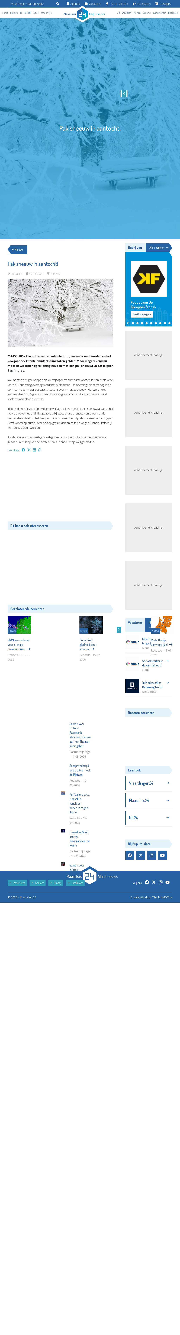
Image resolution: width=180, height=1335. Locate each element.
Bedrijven (173, 12)
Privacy (56, 946)
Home (5, 12)
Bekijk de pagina (142, 314)
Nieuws (14, 12)
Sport (36, 12)
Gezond (147, 12)
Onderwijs (46, 12)
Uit (118, 12)
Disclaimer (75, 946)
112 (21, 12)
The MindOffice (162, 961)
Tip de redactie (117, 4)
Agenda (73, 4)
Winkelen (126, 12)
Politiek (27, 12)
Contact (37, 946)
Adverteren (142, 4)
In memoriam (159, 12)
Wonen (137, 12)
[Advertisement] (60, 488)
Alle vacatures (158, 625)
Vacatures (93, 4)
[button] (128, 323)
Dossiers (163, 4)
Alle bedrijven (158, 247)
